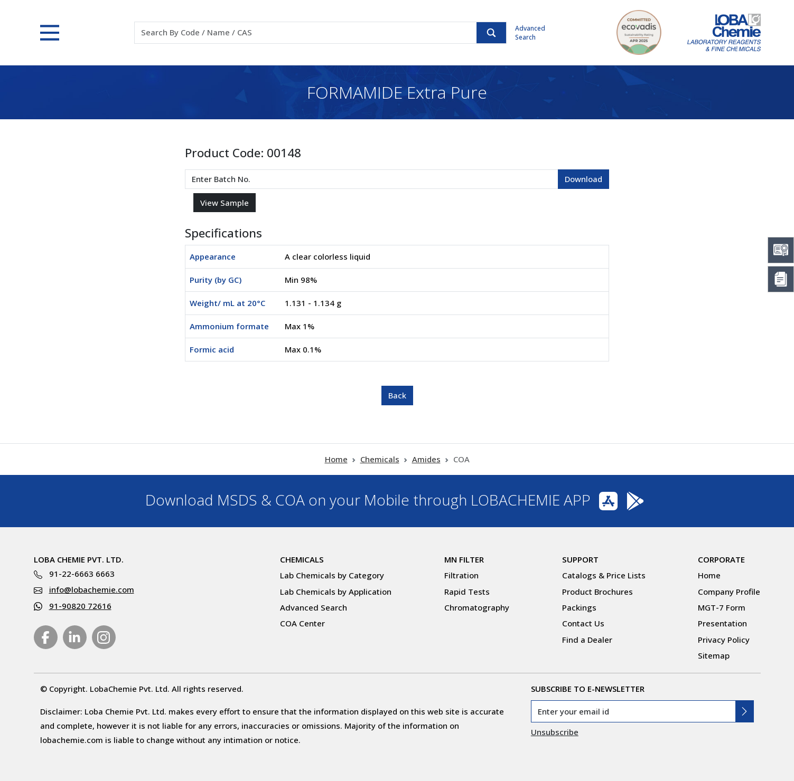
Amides (426, 459)
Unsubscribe (554, 732)
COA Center (302, 623)
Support (580, 559)
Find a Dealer (587, 639)
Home (336, 459)
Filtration (461, 575)
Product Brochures (597, 591)
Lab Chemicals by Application (335, 591)
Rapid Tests (467, 591)
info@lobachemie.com (91, 589)
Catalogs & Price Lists (604, 575)
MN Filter (464, 559)
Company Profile (729, 591)
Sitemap (714, 655)
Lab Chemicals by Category (332, 575)
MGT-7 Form (721, 607)
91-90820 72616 (80, 606)
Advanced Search (530, 33)
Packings (579, 607)
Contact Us (583, 623)
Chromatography (476, 607)
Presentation (722, 623)
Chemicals (379, 459)
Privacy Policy (724, 639)
